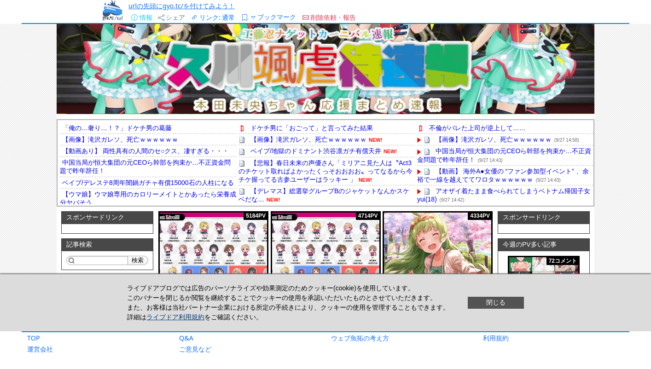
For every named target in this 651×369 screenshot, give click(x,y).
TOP (33, 338)
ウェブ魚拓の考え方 (360, 338)
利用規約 (496, 338)
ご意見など (195, 349)
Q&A (186, 338)
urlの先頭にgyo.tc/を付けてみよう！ (181, 5)
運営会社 (40, 349)
